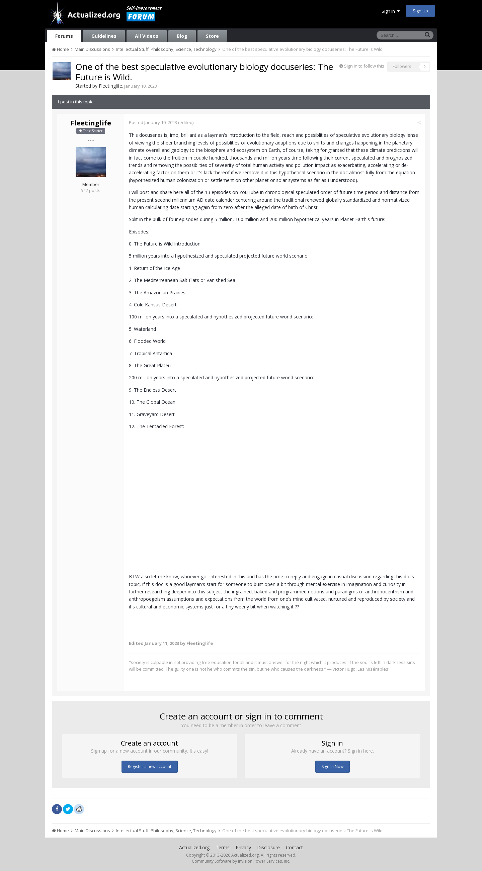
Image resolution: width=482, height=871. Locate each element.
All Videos (146, 36)
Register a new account (149, 766)
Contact (294, 847)
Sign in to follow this (364, 66)
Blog (182, 36)
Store (212, 36)
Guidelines (103, 36)
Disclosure (268, 847)
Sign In (391, 11)
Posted (153, 122)
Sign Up (420, 11)
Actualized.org (194, 847)
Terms (223, 847)
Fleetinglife (110, 86)
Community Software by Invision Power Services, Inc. (241, 861)
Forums (64, 36)
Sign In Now (332, 766)
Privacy (243, 847)
